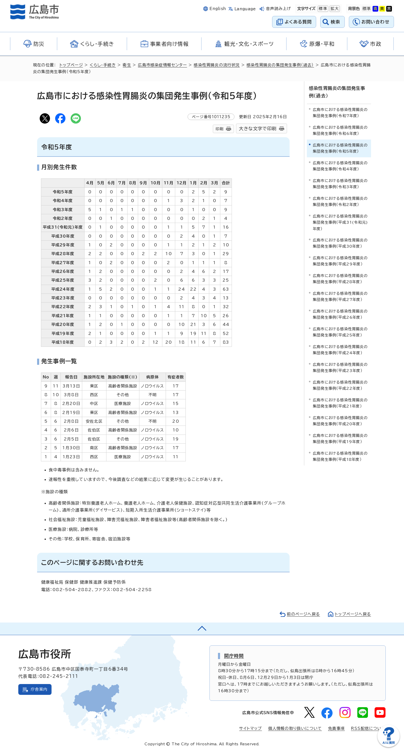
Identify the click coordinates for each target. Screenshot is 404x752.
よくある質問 (298, 22)
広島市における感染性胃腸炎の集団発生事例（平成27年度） (340, 296)
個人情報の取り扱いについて (295, 728)
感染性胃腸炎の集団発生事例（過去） (280, 65)
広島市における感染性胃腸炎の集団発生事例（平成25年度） (340, 332)
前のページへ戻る (303, 614)
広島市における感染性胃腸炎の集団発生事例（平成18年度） (340, 456)
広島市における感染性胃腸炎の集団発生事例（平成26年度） (340, 314)
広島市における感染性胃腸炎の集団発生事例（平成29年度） (340, 261)
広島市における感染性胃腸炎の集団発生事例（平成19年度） (340, 439)
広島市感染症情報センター (162, 65)
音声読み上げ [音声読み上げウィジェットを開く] (278, 9)
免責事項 (336, 728)
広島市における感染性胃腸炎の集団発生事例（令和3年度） (340, 184)
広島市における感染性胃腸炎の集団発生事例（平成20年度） (340, 421)
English (217, 9)
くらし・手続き (103, 65)
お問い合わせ (375, 22)
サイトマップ (250, 728)
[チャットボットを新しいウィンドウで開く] (388, 746)
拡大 (334, 8)
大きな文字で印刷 (257, 128)
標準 (322, 8)
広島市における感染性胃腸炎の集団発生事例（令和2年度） (340, 201)
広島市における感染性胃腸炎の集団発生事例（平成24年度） (340, 350)
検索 (335, 22)
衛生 (127, 65)
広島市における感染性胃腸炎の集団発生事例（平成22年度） (340, 385)
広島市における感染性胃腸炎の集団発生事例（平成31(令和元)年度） (340, 222)
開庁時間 (234, 655)
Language (245, 9)
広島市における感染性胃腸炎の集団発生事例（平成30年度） (340, 243)
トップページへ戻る (353, 614)
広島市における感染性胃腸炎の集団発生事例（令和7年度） (340, 113)
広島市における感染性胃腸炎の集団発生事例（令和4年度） (340, 166)
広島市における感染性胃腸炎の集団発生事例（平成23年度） (340, 367)
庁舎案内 (39, 689)
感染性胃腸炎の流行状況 (217, 65)
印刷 (219, 129)
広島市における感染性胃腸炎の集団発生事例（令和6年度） (340, 130)
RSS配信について (368, 728)
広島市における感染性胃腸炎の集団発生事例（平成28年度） (340, 279)
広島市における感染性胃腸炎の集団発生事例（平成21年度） (340, 403)
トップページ (71, 65)
